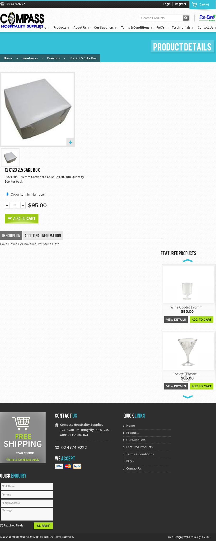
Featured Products (139, 447)
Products (59, 28)
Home (42, 28)
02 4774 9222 (16, 4)
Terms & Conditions (135, 28)
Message (27, 514)
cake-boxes (30, 58)
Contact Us (205, 28)
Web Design (175, 537)
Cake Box (53, 58)
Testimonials (181, 28)
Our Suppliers (104, 28)
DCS (208, 537)
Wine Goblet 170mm (186, 307)
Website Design (192, 537)
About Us (80, 28)
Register (180, 4)
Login (166, 4)
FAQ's (160, 28)
